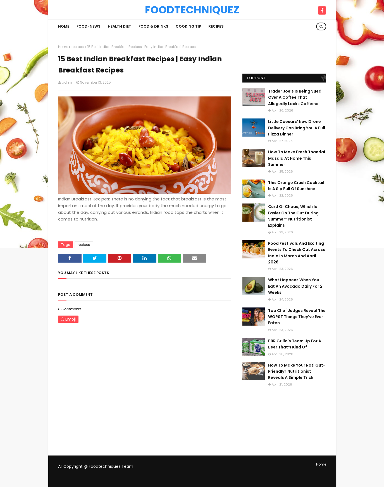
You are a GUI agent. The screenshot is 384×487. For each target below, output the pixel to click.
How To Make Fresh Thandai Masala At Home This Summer (296, 158)
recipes (77, 46)
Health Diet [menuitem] (119, 26)
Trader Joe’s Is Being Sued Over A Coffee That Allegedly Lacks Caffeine (294, 97)
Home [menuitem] (63, 26)
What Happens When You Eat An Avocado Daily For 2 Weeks (295, 286)
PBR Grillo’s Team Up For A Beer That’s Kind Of (294, 344)
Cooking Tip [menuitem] (188, 26)
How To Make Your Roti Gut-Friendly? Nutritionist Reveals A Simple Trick (296, 371)
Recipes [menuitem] (216, 26)
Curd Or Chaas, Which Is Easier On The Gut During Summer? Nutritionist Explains (293, 216)
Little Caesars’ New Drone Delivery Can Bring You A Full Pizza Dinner (296, 128)
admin (67, 82)
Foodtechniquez (192, 10)
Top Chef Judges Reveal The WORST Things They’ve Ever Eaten (297, 317)
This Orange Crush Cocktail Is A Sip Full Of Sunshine (296, 186)
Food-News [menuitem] (89, 26)
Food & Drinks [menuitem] (153, 26)
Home (63, 46)
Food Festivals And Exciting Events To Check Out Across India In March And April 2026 (296, 253)
